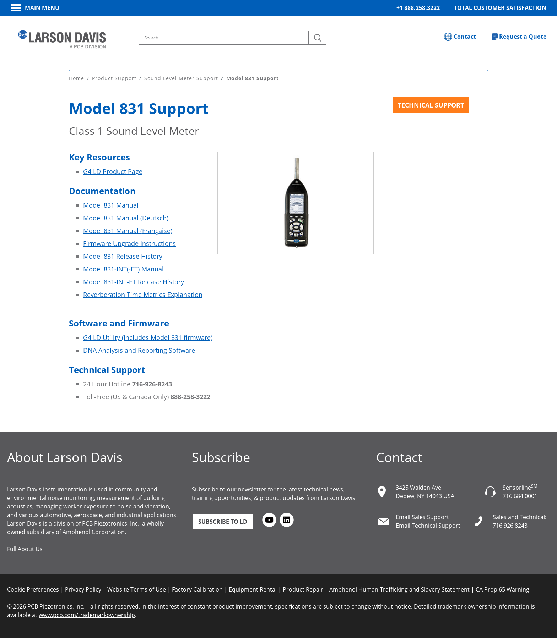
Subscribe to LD (222, 521)
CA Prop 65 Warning (502, 589)
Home (76, 78)
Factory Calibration (197, 589)
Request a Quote (522, 36)
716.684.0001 (520, 496)
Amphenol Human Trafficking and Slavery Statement (399, 589)
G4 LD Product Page (112, 171)
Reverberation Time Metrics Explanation (142, 294)
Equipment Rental (253, 589)
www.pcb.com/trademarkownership (87, 614)
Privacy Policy (83, 589)
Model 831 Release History (122, 256)
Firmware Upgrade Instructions (129, 243)
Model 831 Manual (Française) (127, 230)
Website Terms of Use (136, 589)
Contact (465, 36)
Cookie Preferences (33, 589)
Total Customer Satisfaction (500, 8)
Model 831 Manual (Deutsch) (125, 217)
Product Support (114, 78)
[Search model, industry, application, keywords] (232, 38)
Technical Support (431, 104)
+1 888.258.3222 (418, 8)
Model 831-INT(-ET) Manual (123, 268)
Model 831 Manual (111, 204)
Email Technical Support (428, 525)
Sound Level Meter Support (181, 78)
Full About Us (25, 548)
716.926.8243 (510, 525)
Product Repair (303, 589)
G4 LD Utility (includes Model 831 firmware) (147, 337)
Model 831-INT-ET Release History (133, 281)
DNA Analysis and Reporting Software (139, 350)
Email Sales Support (422, 517)
